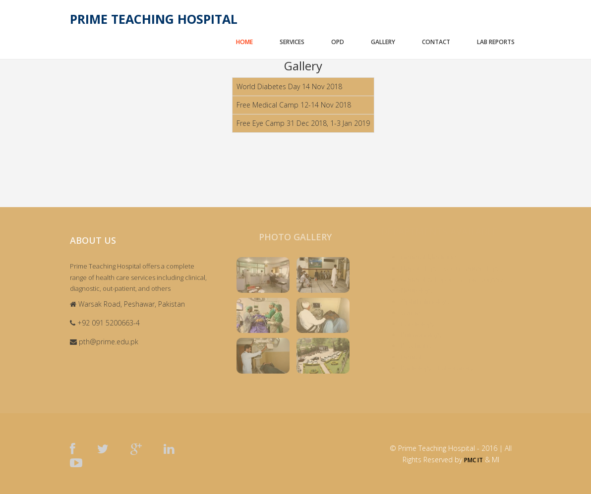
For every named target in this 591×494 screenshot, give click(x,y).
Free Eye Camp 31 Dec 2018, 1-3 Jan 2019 (303, 123)
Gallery (383, 42)
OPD (337, 42)
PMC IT (473, 460)
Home (244, 42)
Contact (436, 42)
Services (292, 42)
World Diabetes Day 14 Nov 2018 (289, 86)
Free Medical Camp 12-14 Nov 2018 (293, 105)
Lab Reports (496, 42)
